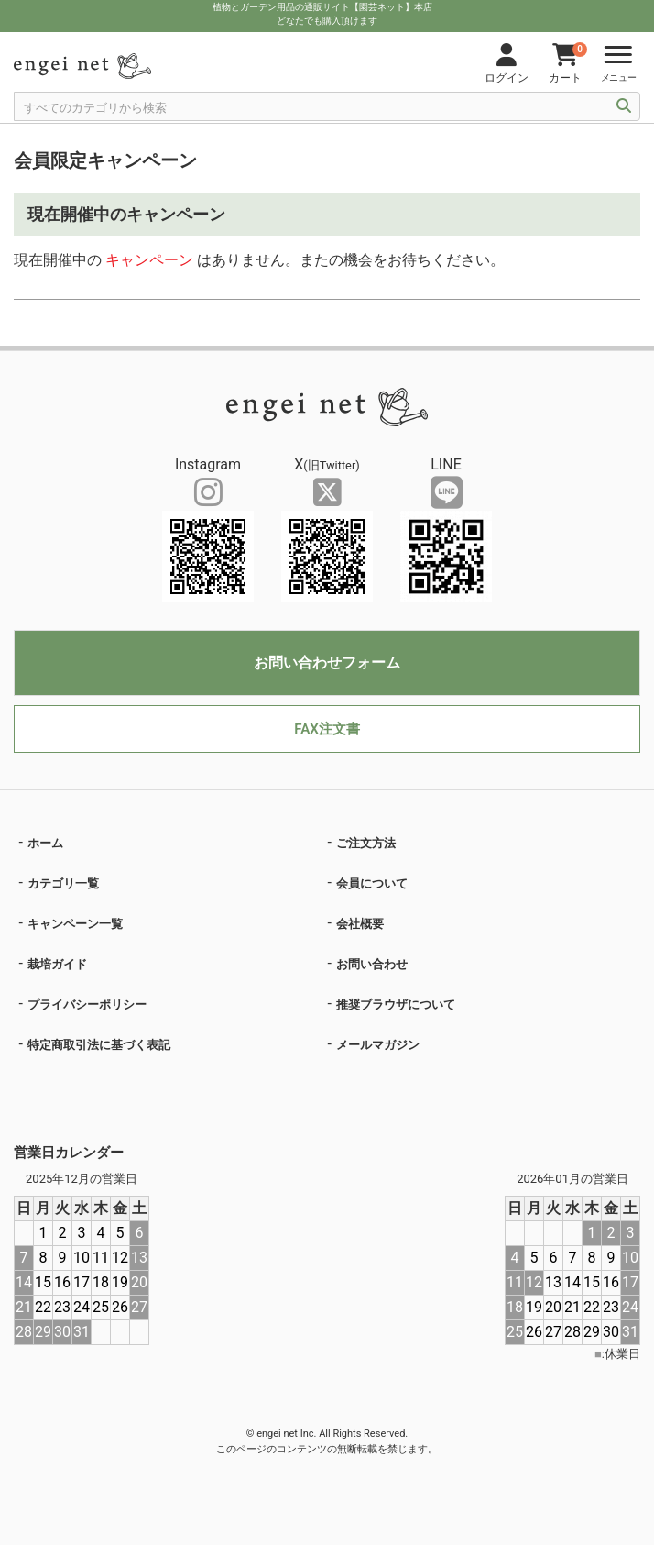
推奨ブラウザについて (395, 1004)
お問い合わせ (372, 964)
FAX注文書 (326, 729)
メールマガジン (378, 1045)
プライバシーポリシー (87, 1004)
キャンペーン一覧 (75, 924)
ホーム (45, 843)
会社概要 (360, 924)
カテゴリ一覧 (63, 883)
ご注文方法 (366, 843)
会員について (372, 883)
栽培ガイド (57, 964)
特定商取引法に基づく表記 (98, 1045)
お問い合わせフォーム (327, 662)
